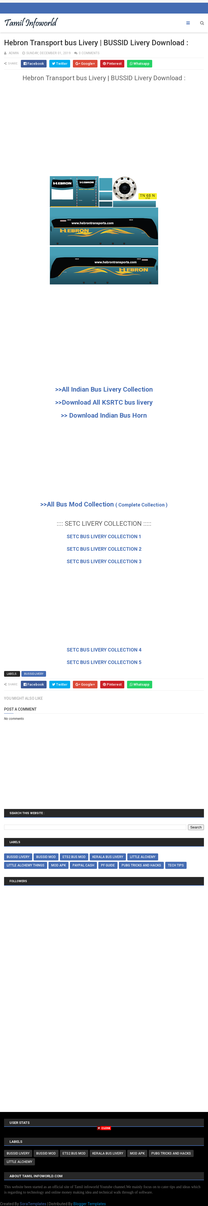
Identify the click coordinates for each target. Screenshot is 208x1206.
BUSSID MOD (46, 857)
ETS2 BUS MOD (74, 857)
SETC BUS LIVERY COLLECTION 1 (104, 536)
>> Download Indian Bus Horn (104, 415)
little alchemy (142, 857)
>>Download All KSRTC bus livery (104, 402)
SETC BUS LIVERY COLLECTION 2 (104, 549)
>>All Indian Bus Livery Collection (104, 389)
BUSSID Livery (33, 673)
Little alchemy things (25, 865)
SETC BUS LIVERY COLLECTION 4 (104, 650)
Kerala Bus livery (107, 857)
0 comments (89, 53)
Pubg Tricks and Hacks (141, 865)
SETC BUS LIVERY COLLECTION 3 (104, 561)
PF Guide (108, 865)
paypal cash (83, 865)
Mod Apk (58, 865)
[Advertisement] (104, 132)
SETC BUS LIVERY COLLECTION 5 (104, 662)
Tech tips (176, 865)
